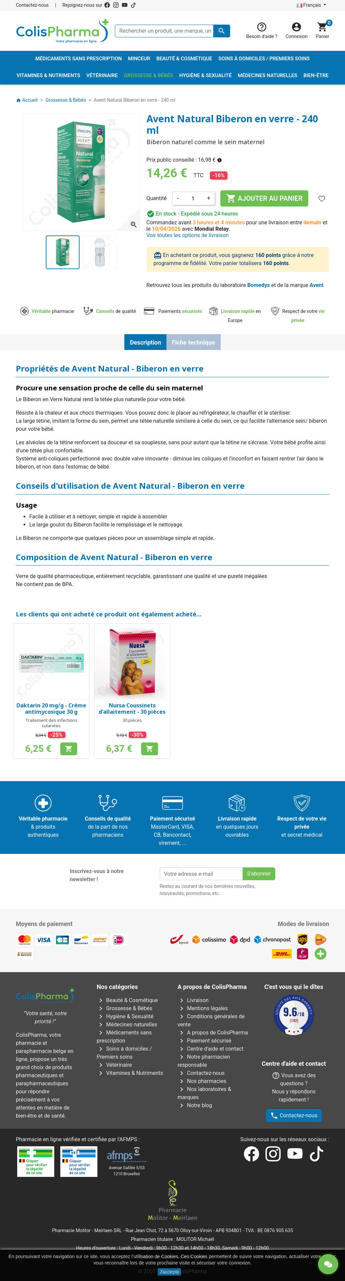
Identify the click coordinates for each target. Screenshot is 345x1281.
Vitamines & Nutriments (130, 1073)
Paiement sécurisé (204, 1040)
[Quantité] (193, 198)
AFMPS (128, 1139)
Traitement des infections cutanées (51, 723)
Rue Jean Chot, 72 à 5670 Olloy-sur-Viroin (168, 1230)
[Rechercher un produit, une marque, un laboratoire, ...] (172, 31)
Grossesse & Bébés (124, 1008)
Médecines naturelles (127, 1024)
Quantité (157, 198)
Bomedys (258, 285)
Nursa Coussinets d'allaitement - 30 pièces (132, 708)
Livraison (193, 1000)
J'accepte (169, 1272)
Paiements (172, 311)
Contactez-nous (32, 5)
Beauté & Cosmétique (127, 1000)
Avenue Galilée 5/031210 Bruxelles (127, 1170)
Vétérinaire (114, 1065)
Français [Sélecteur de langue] (309, 5)
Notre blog (195, 1105)
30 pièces (132, 720)
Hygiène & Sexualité (125, 1016)
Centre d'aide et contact (211, 1049)
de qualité (110, 311)
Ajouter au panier (264, 198)
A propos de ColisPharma (213, 1032)
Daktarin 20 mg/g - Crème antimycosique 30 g (51, 708)
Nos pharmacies (202, 1081)
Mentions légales (203, 1008)
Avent (316, 285)
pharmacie (47, 311)
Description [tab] (145, 342)
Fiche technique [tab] (193, 342)
